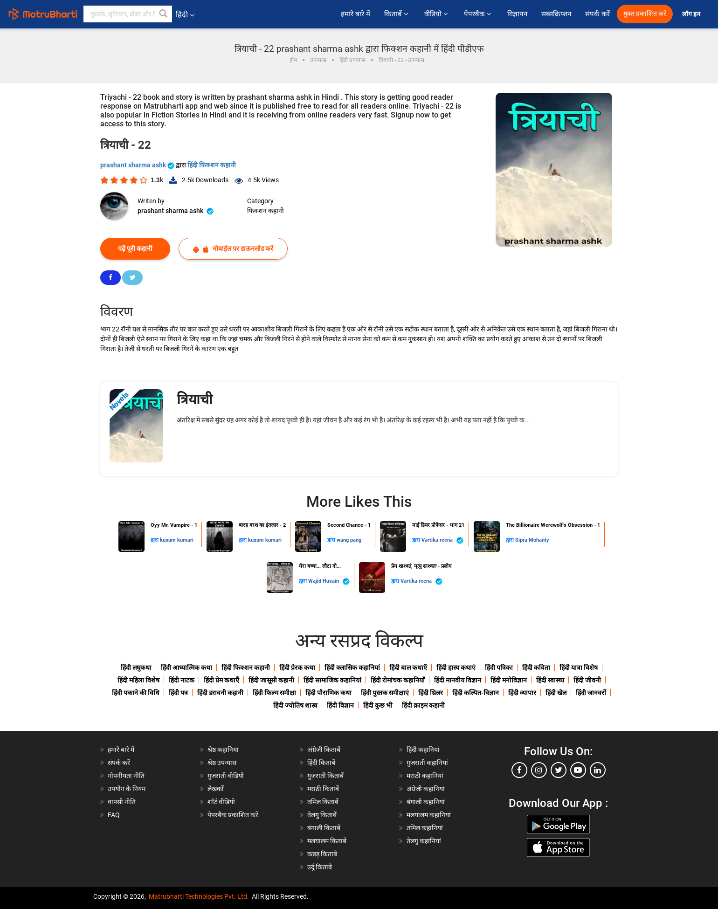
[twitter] (558, 770)
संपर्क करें (597, 14)
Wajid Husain (329, 581)
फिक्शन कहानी (265, 210)
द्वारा (155, 540)
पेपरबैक (478, 14)
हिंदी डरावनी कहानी (220, 692)
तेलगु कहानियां (424, 841)
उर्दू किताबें (319, 867)
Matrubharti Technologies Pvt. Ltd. (199, 896)
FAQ (114, 815)
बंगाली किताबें (323, 828)
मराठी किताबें (323, 788)
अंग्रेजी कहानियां (426, 788)
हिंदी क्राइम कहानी (423, 705)
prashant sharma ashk (138, 165)
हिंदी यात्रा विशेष (578, 667)
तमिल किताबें (322, 802)
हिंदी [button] (185, 14)
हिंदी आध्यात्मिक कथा (186, 667)
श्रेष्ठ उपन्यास (221, 762)
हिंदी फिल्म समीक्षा (274, 692)
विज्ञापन (517, 14)
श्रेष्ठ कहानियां (223, 749)
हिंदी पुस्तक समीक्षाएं (385, 692)
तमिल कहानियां (425, 828)
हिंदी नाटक (181, 680)
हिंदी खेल (555, 692)
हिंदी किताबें (321, 762)
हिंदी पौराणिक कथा (328, 692)
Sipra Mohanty (532, 540)
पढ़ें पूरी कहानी (135, 248)
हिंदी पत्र (178, 692)
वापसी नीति (122, 802)
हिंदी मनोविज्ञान (508, 680)
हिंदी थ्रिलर (430, 692)
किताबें (397, 14)
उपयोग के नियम (126, 788)
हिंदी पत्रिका (499, 667)
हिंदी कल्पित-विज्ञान (475, 692)
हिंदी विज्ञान (340, 705)
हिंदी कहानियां (423, 749)
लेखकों (215, 788)
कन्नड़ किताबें (322, 854)
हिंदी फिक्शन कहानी (211, 165)
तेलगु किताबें (322, 815)
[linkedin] (598, 770)
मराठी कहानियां (425, 775)
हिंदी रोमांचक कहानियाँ (398, 680)
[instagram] (539, 770)
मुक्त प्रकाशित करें (644, 14)
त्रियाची (195, 399)
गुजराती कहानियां (427, 762)
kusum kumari (176, 540)
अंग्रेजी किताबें (323, 749)
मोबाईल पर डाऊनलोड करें (233, 249)
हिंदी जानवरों (591, 692)
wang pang (349, 540)
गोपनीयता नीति (126, 775)
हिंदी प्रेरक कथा (297, 667)
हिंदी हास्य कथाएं (456, 667)
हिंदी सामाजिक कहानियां (332, 680)
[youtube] (578, 770)
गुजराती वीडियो (225, 775)
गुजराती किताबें (325, 775)
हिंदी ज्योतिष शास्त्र (295, 705)
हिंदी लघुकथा (136, 667)
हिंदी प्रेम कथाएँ (221, 680)
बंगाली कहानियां (426, 802)
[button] (163, 14)
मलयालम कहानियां (429, 815)
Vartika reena (442, 540)
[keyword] (127, 14)
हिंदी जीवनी (587, 680)
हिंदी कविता (536, 667)
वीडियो (437, 14)
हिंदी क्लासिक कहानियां (352, 667)
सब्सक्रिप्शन (556, 14)
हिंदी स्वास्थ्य (550, 680)
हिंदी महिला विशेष (138, 680)
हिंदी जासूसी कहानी (271, 680)
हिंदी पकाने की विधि (135, 692)
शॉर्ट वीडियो (221, 802)
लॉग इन (692, 14)
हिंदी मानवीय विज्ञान (457, 680)
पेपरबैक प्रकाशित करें (232, 815)
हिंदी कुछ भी (378, 705)
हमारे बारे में (355, 14)
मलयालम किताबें (326, 841)
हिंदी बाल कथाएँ (408, 667)
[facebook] (519, 770)
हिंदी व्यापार (522, 692)
